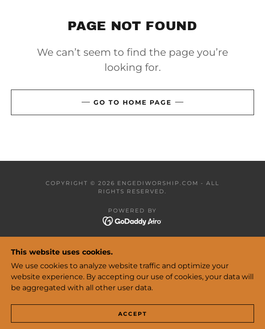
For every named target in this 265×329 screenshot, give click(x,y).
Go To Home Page (132, 102)
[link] (132, 221)
